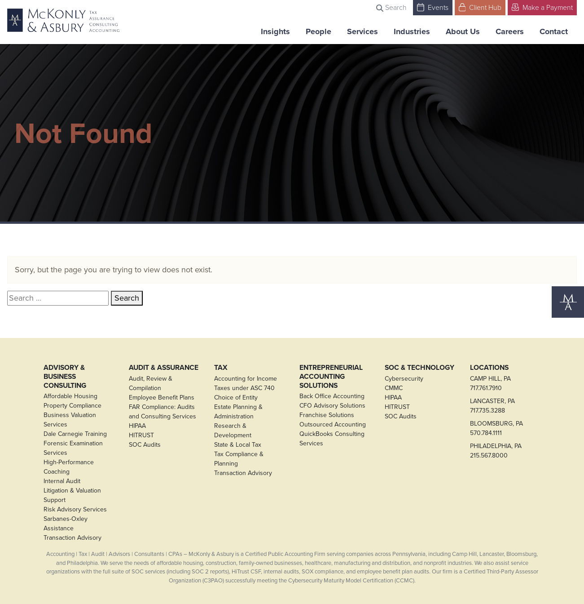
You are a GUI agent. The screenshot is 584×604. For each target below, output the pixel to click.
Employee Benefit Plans (161, 397)
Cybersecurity (404, 378)
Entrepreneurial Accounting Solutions (331, 376)
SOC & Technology (419, 367)
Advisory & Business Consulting (65, 376)
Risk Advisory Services (75, 509)
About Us (463, 31)
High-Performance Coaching (69, 466)
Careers (510, 31)
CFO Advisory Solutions (332, 405)
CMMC (394, 388)
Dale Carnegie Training (75, 434)
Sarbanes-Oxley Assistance (66, 523)
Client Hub (480, 6)
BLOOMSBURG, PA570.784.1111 (496, 428)
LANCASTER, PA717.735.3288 (492, 405)
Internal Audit (62, 481)
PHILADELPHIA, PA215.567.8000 (496, 450)
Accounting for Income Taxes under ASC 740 (245, 383)
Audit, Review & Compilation (150, 383)
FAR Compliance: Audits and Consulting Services (162, 411)
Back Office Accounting (331, 396)
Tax (221, 367)
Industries (412, 31)
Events (432, 6)
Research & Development (232, 430)
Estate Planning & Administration (238, 411)
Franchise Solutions (326, 415)
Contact (554, 31)
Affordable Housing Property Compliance (72, 400)
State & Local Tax (237, 444)
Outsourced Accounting (332, 424)
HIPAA (137, 426)
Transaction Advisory (72, 537)
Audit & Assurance (163, 367)
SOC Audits (145, 444)
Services (362, 31)
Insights (275, 31)
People (318, 31)
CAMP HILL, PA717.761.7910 (490, 383)
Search (391, 7)
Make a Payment (542, 6)
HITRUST (141, 435)
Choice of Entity (236, 397)
